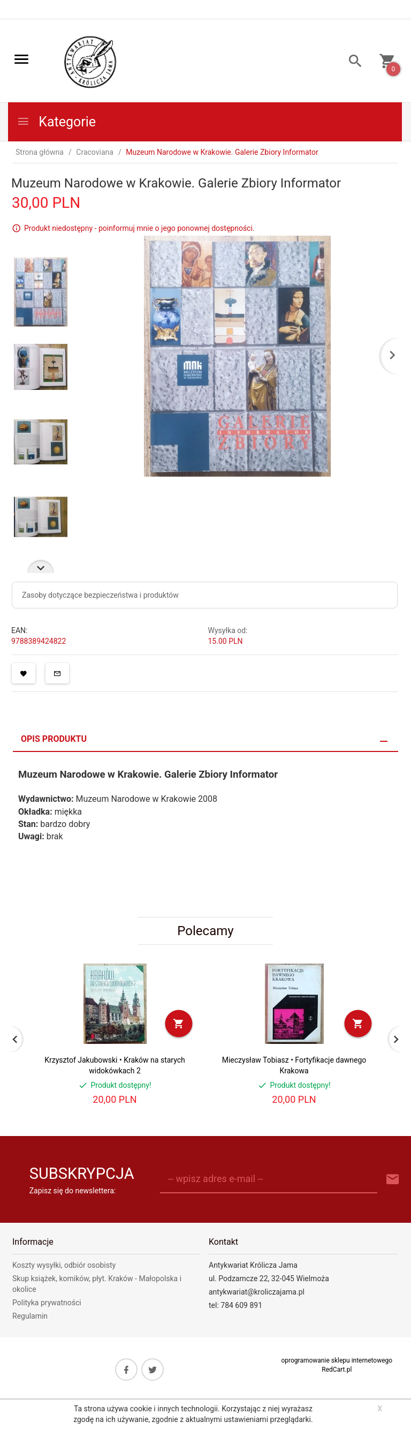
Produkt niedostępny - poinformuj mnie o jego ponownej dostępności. (139, 228)
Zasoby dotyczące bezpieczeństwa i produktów (100, 595)
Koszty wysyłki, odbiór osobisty (64, 1265)
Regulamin (30, 1316)
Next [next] (40, 566)
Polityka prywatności (46, 1302)
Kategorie (56, 122)
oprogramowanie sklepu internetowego (336, 1360)
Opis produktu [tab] (54, 739)
